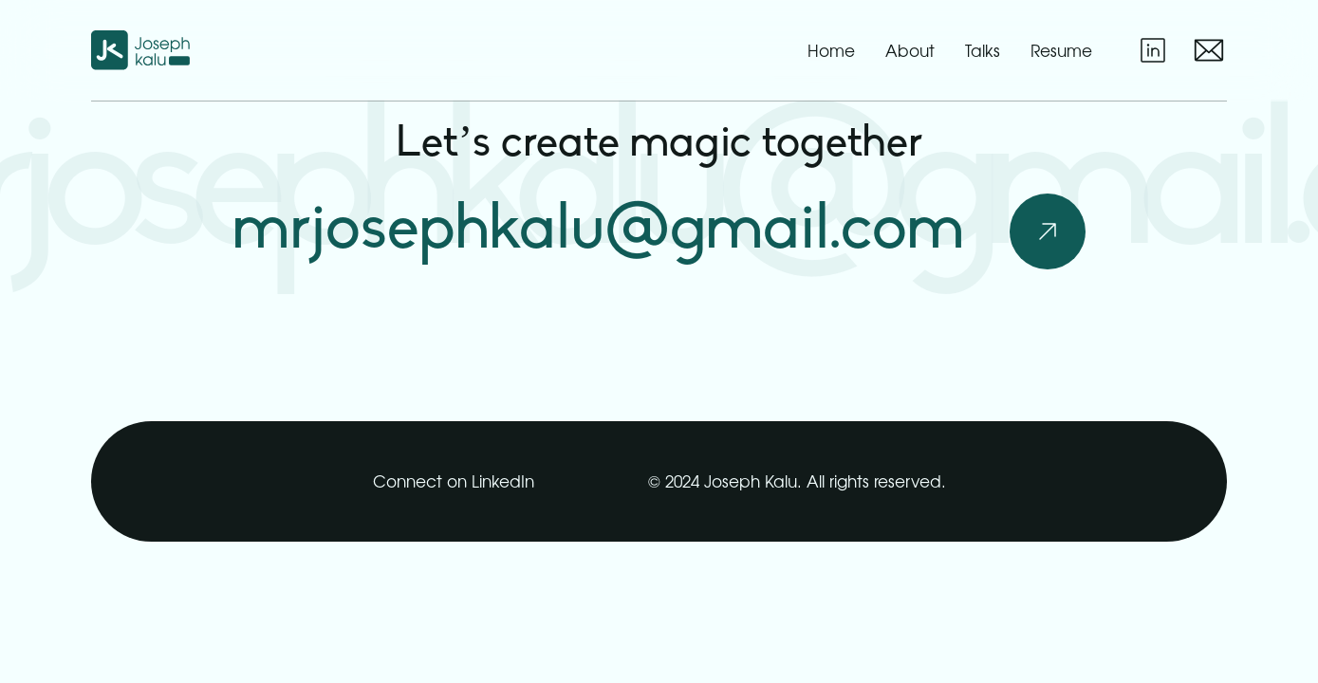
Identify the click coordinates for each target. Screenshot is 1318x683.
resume (1061, 50)
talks (982, 51)
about (910, 51)
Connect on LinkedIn (453, 480)
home (831, 51)
